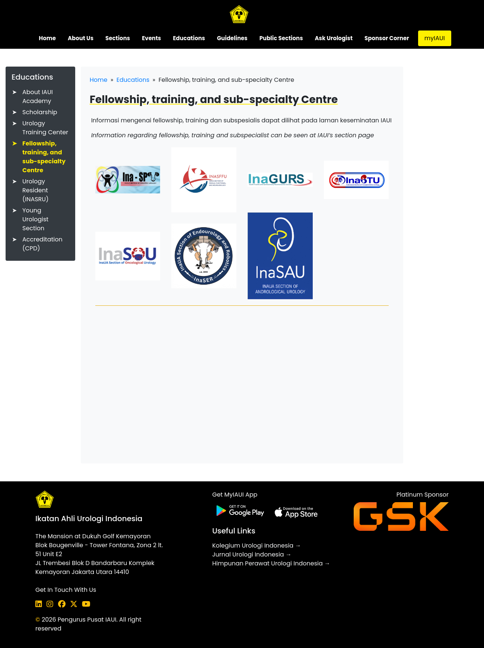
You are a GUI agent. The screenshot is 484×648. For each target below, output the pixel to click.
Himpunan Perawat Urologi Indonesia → (271, 563)
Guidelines (232, 38)
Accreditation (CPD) (42, 244)
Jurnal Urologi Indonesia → (252, 554)
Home (47, 38)
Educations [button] (189, 38)
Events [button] (151, 38)
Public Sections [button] (281, 38)
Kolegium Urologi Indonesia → (256, 545)
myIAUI (434, 38)
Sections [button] (117, 38)
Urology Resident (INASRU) (35, 190)
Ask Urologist (334, 38)
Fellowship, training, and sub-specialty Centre (44, 156)
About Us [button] (80, 38)
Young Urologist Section (35, 219)
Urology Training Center (45, 128)
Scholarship (39, 112)
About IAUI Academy (37, 96)
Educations (133, 80)
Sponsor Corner (386, 38)
